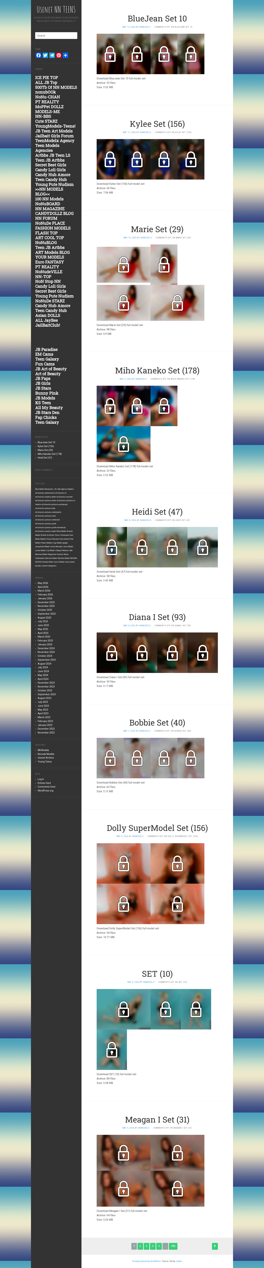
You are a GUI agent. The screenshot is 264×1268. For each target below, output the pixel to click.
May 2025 (43, 629)
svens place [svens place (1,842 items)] (70, 562)
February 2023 (45, 721)
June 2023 (43, 705)
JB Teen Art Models (54, 131)
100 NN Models (49, 199)
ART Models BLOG (52, 252)
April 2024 (43, 679)
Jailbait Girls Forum (54, 136)
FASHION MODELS (53, 228)
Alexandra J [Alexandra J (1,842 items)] (50, 489)
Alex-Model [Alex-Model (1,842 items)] (39, 489)
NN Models (43, 750)
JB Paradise (46, 349)
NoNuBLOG (46, 242)
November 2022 (46, 732)
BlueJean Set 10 (46, 442)
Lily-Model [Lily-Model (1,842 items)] (50, 550)
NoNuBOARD (47, 204)
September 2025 (47, 613)
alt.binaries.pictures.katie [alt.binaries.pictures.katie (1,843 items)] (45, 500)
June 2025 (43, 625)
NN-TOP (43, 276)
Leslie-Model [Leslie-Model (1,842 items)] (40, 550)
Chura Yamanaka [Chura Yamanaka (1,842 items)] (62, 535)
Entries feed (44, 783)
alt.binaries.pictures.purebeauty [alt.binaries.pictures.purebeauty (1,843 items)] (55, 504)
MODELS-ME (47, 111)
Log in (41, 779)
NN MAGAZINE (49, 208)
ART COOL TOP (49, 237)
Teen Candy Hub (51, 179)
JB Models (45, 398)
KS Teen (43, 402)
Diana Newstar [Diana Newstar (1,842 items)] (53, 539)
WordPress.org (45, 790)
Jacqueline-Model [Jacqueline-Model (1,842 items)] (42, 546)
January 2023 (45, 725)
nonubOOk (45, 92)
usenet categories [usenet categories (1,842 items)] (49, 566)
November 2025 (46, 606)
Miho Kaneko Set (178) (50, 454)
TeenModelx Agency (54, 140)
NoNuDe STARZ (50, 301)
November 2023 (46, 686)
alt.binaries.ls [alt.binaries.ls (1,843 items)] (61, 493)
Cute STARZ (46, 121)
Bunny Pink (46, 393)
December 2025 (46, 602)
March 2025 (44, 636)
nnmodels (145, 27)
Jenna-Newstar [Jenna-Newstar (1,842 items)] (56, 546)
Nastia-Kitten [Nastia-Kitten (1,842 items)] (48, 562)
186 (173, 1246)
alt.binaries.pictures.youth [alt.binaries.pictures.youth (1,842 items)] (45, 524)
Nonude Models (46, 754)
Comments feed (46, 786)
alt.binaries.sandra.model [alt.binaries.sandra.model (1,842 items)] (45, 531)
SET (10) (157, 973)
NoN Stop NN (48, 281)
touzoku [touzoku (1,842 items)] (38, 566)
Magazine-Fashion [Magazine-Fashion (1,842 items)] (55, 554)
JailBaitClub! (47, 325)
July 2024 (43, 667)
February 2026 (45, 594)
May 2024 (43, 675)
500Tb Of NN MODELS (56, 87)
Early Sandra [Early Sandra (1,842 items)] (65, 539)
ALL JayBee (46, 320)
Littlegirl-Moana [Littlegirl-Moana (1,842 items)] (61, 550)
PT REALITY (47, 102)
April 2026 (43, 587)
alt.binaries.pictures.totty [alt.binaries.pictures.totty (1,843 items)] (45, 508)
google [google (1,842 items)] (65, 543)
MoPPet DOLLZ (49, 106)
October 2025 (45, 610)
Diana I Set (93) (157, 617)
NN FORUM (46, 218)
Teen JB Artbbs (49, 160)
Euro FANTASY (49, 262)
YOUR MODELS (49, 257)
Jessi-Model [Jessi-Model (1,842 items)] (68, 546)
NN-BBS (43, 116)
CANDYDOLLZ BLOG (54, 213)
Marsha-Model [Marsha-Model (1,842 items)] (51, 558)
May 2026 (43, 583)
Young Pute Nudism (54, 184)
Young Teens (45, 761)
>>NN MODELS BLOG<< (49, 191)
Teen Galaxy (47, 359)
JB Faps (42, 378)
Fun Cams (45, 364)
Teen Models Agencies (47, 148)
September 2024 (47, 659)
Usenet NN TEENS (56, 9)
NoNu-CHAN (47, 97)
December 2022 (46, 728)
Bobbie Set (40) (157, 722)
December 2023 (46, 682)
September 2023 (47, 694)
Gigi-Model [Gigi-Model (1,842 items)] (57, 543)
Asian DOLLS (47, 315)
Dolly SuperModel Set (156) (157, 827)
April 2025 (43, 633)
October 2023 (45, 690)
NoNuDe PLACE (50, 223)
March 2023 (44, 717)
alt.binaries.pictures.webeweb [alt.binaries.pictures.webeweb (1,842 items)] (47, 520)
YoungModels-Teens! (55, 126)
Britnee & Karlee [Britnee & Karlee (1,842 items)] (47, 535)
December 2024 (46, 648)
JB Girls (42, 383)
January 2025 (45, 644)
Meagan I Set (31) (157, 1119)
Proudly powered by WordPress (146, 1261)
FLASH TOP (46, 233)
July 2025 (43, 621)
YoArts (179, 1261)
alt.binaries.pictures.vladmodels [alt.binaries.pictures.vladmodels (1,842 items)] (48, 512)
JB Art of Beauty (51, 369)
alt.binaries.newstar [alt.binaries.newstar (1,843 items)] (64, 497)
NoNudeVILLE (48, 271)
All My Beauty (49, 407)
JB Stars (43, 388)
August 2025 (44, 617)
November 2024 (46, 652)
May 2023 (43, 709)
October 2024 (45, 656)
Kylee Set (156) (46, 446)
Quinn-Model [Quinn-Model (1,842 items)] (59, 562)
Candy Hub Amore (52, 174)
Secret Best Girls (50, 165)
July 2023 (43, 702)
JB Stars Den (47, 412)
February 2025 (45, 640)
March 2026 (44, 590)
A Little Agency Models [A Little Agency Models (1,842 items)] (64, 489)
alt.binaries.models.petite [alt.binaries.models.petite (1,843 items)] (45, 497)
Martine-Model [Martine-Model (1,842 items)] (64, 558)
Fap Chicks (46, 417)
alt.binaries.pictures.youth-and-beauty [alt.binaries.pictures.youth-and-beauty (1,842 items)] (50, 527)
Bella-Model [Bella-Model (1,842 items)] (61, 531)
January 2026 (45, 598)
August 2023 (44, 698)
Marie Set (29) (45, 450)
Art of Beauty (48, 373)
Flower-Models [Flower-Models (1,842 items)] (47, 543)
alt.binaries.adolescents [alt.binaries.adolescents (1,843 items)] (45, 493)
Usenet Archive (46, 757)
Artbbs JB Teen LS (52, 155)
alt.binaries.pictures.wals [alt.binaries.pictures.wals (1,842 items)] (45, 516)
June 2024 (43, 671)
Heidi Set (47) (45, 457)
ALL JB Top (46, 82)
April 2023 (43, 713)
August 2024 (44, 663)
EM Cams (44, 354)
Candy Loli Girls (50, 169)
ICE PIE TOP (46, 77)
